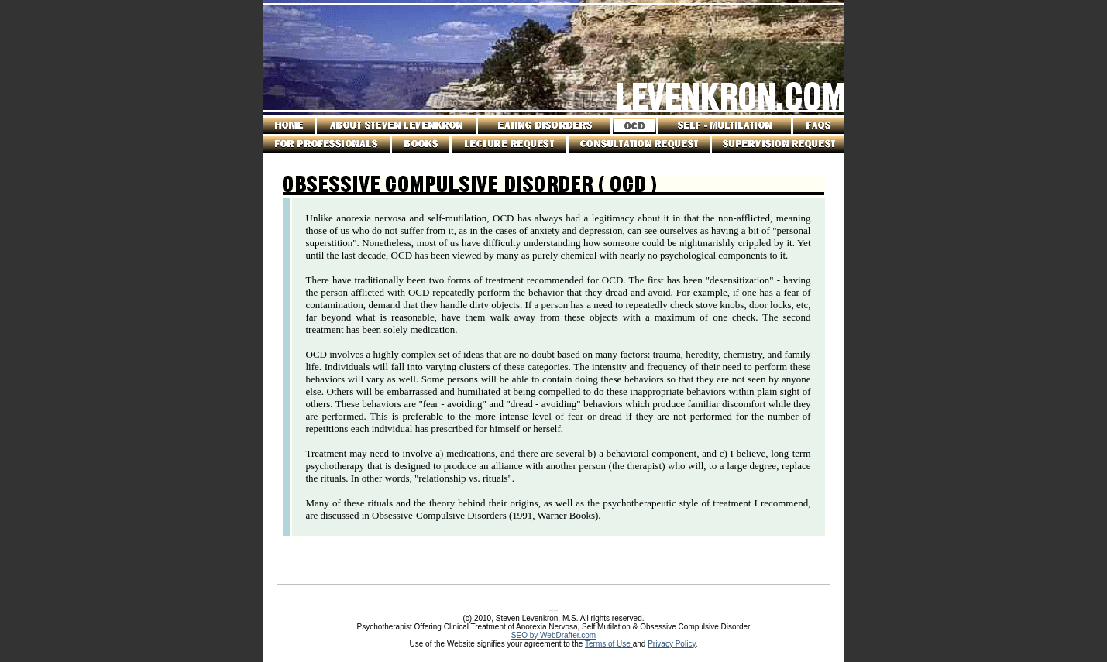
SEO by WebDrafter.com (553, 635)
